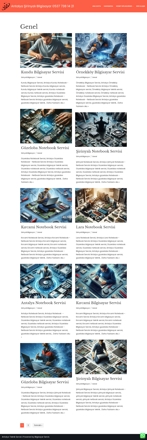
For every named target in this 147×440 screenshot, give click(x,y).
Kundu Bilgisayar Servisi (42, 72)
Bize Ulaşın (140, 6)
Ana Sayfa (96, 6)
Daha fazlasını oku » (56, 103)
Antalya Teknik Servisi (12, 437)
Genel (39, 77)
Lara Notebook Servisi (95, 227)
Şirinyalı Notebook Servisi (99, 151)
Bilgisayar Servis (42, 437)
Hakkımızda (108, 6)
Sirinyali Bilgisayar (28, 77)
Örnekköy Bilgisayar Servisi (100, 72)
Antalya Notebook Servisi (43, 303)
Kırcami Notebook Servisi (43, 227)
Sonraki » (38, 425)
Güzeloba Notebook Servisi (45, 148)
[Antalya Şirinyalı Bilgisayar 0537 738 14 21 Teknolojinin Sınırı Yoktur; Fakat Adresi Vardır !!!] (38, 6)
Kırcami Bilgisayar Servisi (98, 303)
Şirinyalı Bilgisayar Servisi (99, 379)
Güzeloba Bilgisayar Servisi (45, 382)
